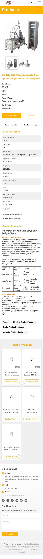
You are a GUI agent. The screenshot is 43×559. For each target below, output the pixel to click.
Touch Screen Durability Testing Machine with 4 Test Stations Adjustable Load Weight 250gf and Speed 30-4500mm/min (11, 411)
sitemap (18, 544)
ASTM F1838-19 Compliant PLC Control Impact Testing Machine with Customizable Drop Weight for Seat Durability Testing (32, 374)
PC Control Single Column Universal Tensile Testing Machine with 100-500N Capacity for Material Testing (11, 374)
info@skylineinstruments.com (15, 495)
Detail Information (11, 125)
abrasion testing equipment (15, 332)
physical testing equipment (25, 322)
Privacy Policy (9, 544)
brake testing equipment (13, 327)
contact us (10, 534)
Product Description (31, 125)
